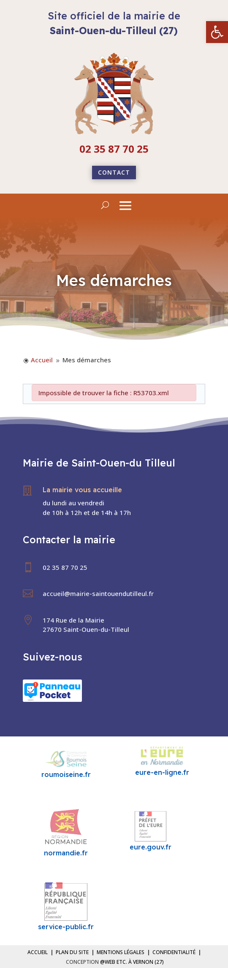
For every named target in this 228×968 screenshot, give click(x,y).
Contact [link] (114, 172)
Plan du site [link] (72, 952)
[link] (217, 32)
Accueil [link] (37, 952)
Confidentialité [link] (173, 952)
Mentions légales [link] (120, 952)
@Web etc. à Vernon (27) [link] (132, 961)
